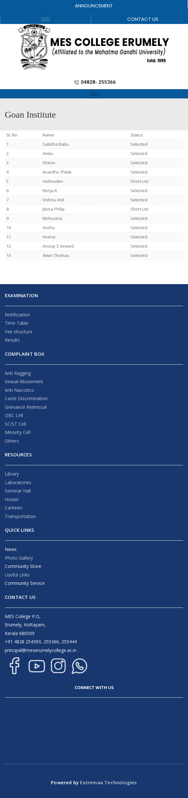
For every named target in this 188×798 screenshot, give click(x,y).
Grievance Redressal (26, 407)
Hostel (11, 499)
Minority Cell (17, 432)
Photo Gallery (19, 558)
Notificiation (17, 315)
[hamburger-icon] (45, 19)
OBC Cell (14, 415)
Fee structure (18, 332)
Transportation (20, 516)
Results (12, 340)
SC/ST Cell (15, 424)
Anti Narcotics (19, 390)
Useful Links (17, 575)
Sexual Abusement (24, 381)
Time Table (16, 323)
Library (12, 474)
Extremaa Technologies (108, 782)
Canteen (13, 508)
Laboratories (18, 482)
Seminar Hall (18, 491)
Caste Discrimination (26, 398)
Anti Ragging (18, 373)
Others (12, 441)
